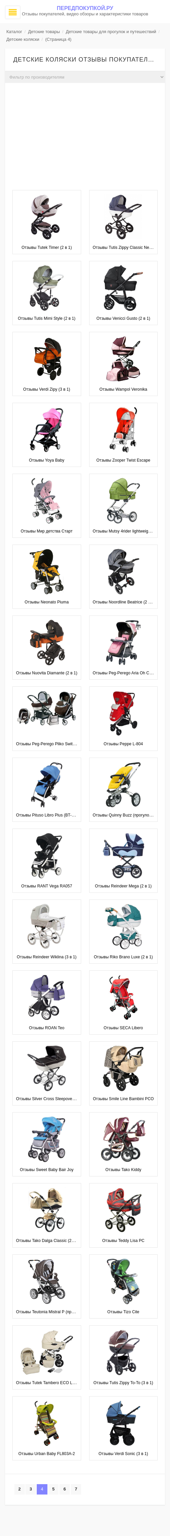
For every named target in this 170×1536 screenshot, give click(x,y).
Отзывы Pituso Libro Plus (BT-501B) (49, 815)
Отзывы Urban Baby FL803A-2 (46, 1453)
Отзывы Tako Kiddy (123, 1169)
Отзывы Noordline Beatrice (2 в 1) (124, 602)
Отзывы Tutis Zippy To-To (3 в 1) (123, 1382)
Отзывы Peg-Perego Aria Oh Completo (128, 673)
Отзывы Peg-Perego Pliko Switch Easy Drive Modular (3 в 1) (71, 744)
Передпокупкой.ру (85, 8)
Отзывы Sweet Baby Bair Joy (46, 1169)
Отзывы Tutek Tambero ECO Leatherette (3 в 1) (60, 1382)
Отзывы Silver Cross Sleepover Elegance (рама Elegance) (69, 1098)
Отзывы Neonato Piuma (47, 602)
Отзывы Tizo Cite (123, 1312)
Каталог (14, 31)
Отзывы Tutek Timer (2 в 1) (46, 247)
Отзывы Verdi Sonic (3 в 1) (123, 1453)
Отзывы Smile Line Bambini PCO (123, 1098)
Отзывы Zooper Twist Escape (123, 460)
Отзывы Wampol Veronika (123, 389)
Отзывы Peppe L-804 (123, 744)
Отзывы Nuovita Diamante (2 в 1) (46, 673)
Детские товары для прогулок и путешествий (111, 31)
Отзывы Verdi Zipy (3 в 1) (46, 389)
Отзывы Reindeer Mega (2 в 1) (123, 886)
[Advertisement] (85, 138)
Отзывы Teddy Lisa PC (123, 1240)
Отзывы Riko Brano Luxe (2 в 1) (123, 957)
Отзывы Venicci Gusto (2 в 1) (123, 318)
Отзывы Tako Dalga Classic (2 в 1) (47, 1240)
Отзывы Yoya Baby (46, 460)
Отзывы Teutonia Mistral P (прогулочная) (54, 1312)
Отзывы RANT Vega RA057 (46, 886)
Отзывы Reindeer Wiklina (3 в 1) (46, 957)
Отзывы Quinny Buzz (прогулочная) (126, 815)
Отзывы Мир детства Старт (46, 531)
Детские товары (44, 31)
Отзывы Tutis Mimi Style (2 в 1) (46, 318)
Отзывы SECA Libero (123, 1028)
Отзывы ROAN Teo (46, 1028)
